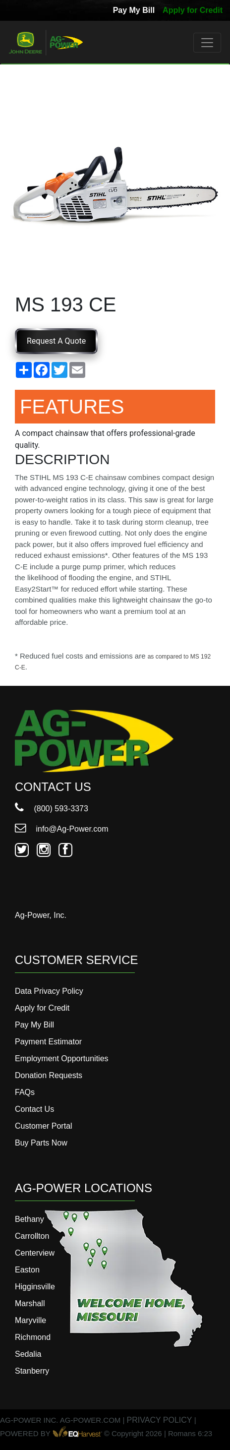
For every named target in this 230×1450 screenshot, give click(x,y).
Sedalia (28, 1354)
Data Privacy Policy (49, 991)
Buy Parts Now (41, 1143)
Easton (27, 1270)
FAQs (25, 1092)
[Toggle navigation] (207, 43)
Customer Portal (43, 1126)
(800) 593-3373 (51, 808)
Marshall (30, 1303)
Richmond (33, 1337)
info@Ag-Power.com (62, 829)
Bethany (29, 1219)
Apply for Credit (193, 10)
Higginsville (35, 1286)
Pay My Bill (134, 10)
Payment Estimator (48, 1041)
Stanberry (32, 1371)
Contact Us (34, 1109)
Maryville (30, 1320)
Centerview (35, 1253)
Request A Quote (56, 341)
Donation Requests (48, 1075)
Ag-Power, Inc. (40, 915)
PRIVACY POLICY (159, 1420)
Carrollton (32, 1236)
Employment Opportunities (62, 1058)
